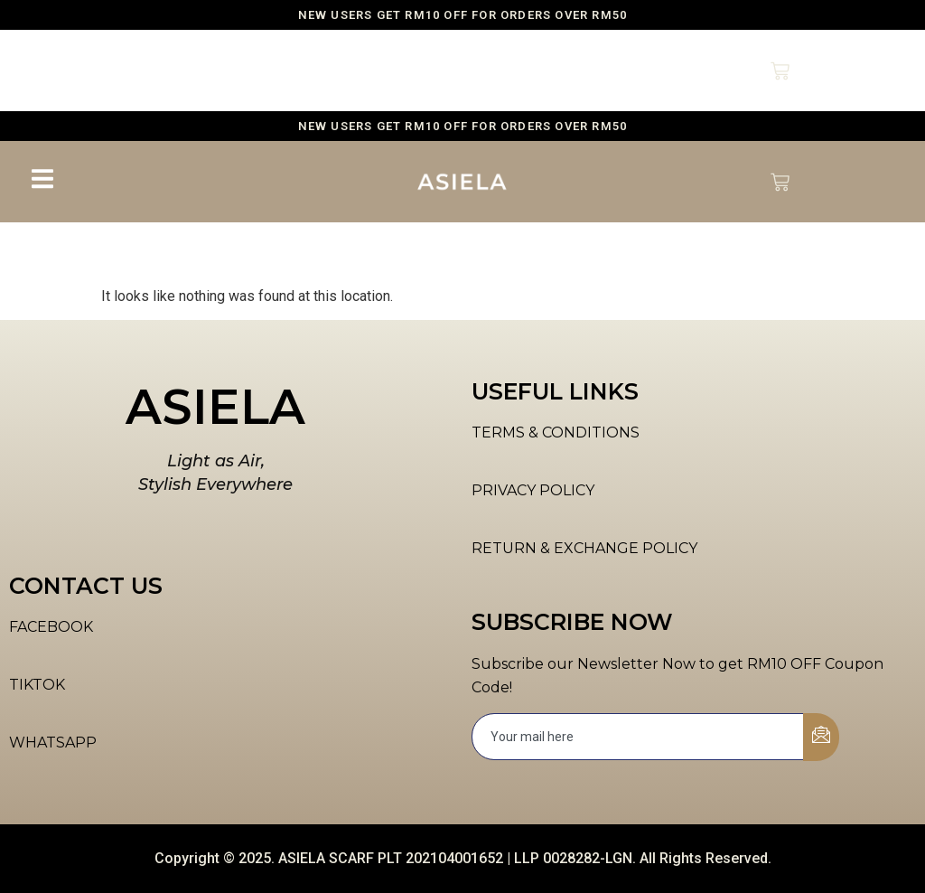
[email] (638, 736)
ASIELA (215, 407)
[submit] (821, 737)
